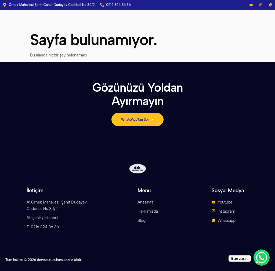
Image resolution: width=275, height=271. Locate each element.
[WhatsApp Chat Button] (262, 257)
